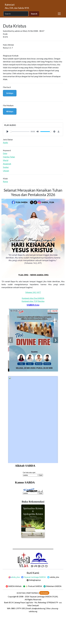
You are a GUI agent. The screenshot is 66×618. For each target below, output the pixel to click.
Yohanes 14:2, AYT (33, 292)
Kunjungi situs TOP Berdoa (33, 301)
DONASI (44, 593)
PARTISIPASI (32, 593)
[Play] (7, 131)
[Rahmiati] (17, 6)
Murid (5, 160)
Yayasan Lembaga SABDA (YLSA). (44, 596)
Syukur (6, 167)
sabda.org (33, 611)
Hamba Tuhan (9, 157)
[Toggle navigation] (59, 13)
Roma (5, 181)
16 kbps (9, 93)
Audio (5, 142)
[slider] (20, 131)
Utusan (6, 170)
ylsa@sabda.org (38, 608)
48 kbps (9, 111)
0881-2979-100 (18, 608)
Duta (5, 153)
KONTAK (21, 593)
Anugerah (7, 163)
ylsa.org (54, 608)
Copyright (12, 596)
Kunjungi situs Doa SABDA (33, 298)
